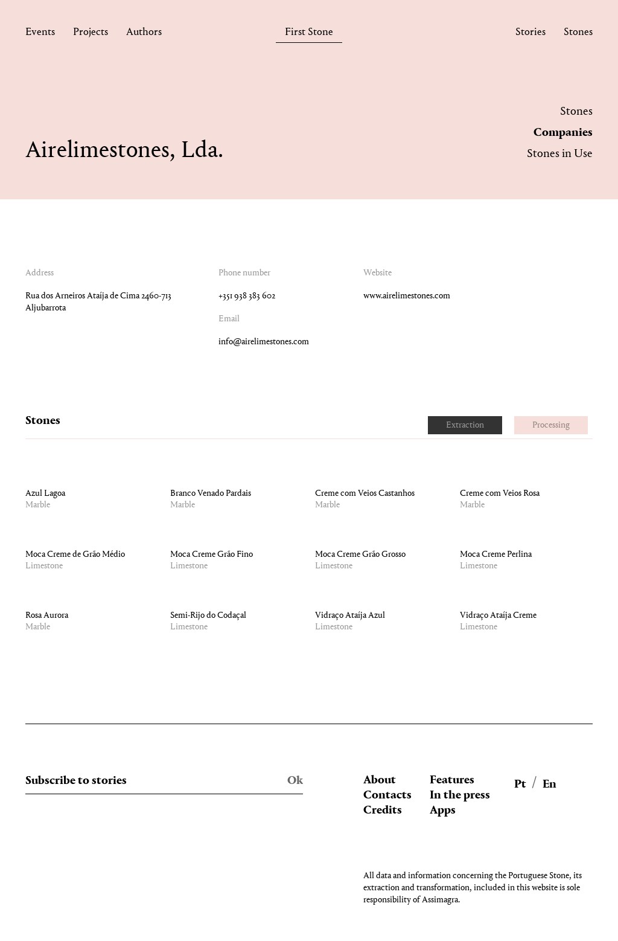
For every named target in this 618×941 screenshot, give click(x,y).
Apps (443, 811)
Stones (578, 34)
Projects (90, 34)
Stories (530, 34)
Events (40, 34)
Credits (382, 811)
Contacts (387, 795)
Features (452, 780)
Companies (563, 133)
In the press (460, 795)
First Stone (309, 34)
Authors (144, 34)
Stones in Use (560, 154)
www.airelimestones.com (406, 296)
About (379, 780)
